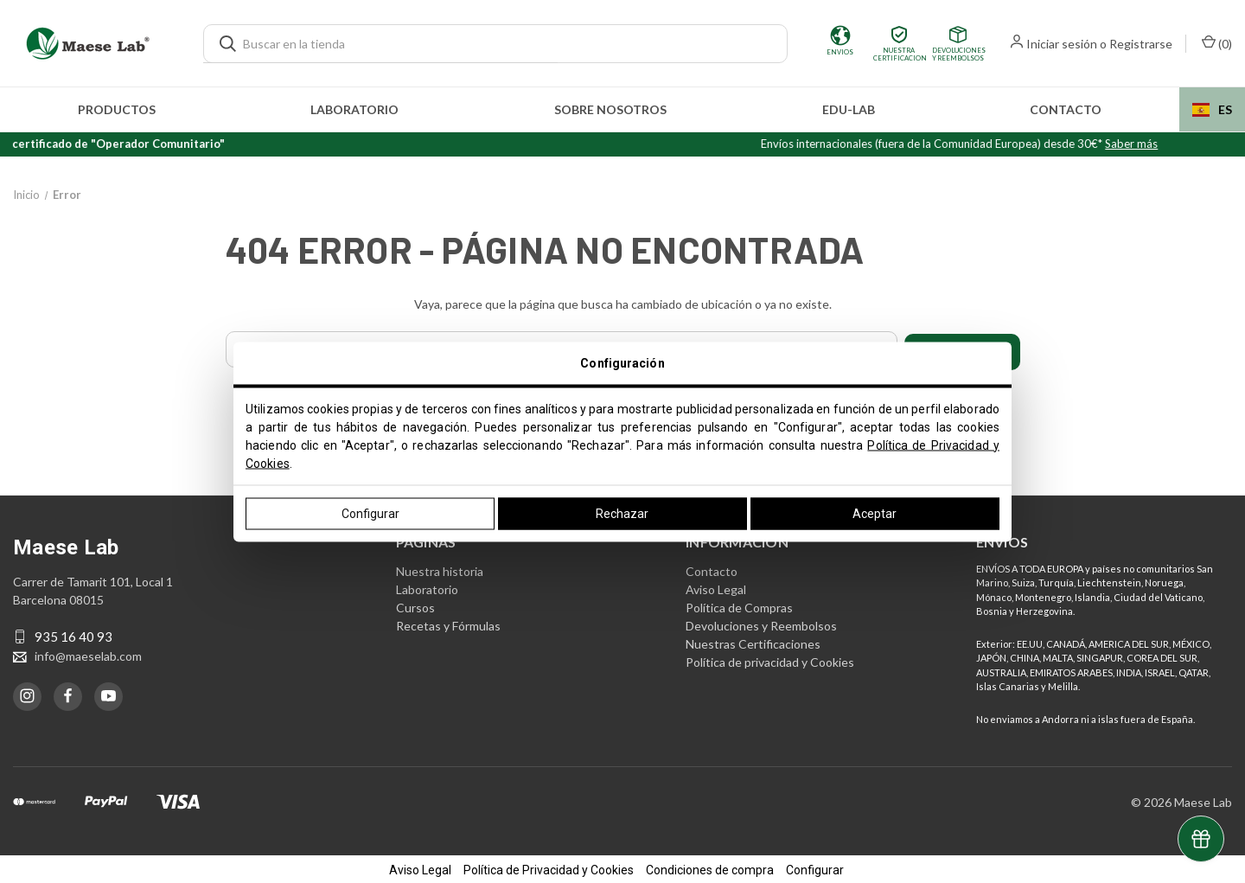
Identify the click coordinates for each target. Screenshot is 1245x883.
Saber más (1153, 143)
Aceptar (874, 513)
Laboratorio (354, 109)
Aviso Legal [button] (420, 867)
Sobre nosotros (610, 109)
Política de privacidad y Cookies (770, 658)
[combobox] (1212, 109)
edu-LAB (848, 109)
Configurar (370, 513)
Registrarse (1140, 43)
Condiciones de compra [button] (710, 867)
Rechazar (622, 513)
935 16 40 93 (73, 634)
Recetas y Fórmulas (448, 622)
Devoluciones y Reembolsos (761, 622)
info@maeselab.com (88, 652)
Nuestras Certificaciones (753, 640)
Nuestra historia (439, 567)
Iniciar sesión (1061, 43)
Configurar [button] (815, 867)
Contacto (1065, 109)
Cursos (415, 604)
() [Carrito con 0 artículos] (1217, 43)
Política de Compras (739, 604)
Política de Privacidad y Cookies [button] (548, 867)
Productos (117, 109)
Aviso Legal (716, 586)
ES (1212, 109)
